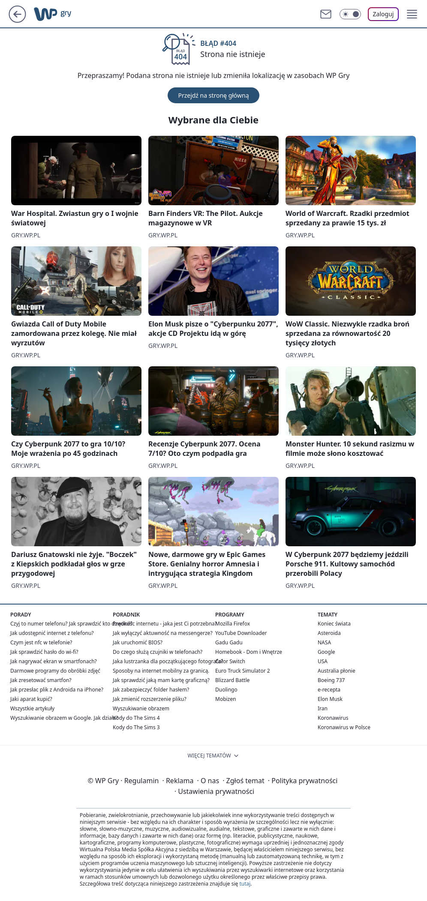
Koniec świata (334, 623)
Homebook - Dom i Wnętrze (248, 652)
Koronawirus (333, 717)
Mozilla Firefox (232, 623)
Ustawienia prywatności (214, 791)
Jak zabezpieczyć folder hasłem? (151, 689)
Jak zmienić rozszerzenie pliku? (149, 699)
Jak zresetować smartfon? (41, 680)
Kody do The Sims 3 (136, 727)
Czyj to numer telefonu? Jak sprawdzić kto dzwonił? (71, 623)
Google (326, 652)
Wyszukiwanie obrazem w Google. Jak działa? (64, 717)
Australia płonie (336, 670)
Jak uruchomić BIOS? (137, 642)
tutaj (244, 883)
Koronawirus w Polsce (344, 727)
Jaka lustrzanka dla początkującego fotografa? (168, 661)
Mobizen (225, 699)
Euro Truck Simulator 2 (242, 670)
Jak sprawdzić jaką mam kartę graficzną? (161, 680)
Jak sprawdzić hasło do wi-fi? (44, 652)
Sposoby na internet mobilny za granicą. (161, 670)
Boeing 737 (331, 680)
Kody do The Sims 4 (136, 717)
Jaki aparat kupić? (31, 699)
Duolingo (226, 689)
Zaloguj (383, 14)
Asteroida (329, 633)
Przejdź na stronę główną (213, 95)
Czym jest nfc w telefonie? (41, 642)
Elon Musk (330, 699)
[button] (412, 14)
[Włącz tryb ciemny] (350, 14)
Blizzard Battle (232, 680)
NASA (324, 642)
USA (323, 661)
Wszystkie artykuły (32, 708)
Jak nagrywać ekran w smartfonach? (53, 661)
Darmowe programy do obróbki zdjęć (55, 670)
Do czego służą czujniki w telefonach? (157, 652)
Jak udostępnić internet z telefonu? (52, 633)
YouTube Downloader (241, 633)
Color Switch (230, 661)
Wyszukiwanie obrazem (141, 708)
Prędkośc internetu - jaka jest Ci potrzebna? (165, 623)
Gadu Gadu (229, 642)
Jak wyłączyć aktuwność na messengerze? (163, 633)
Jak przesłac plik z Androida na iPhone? (56, 689)
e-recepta (329, 689)
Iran (323, 708)
